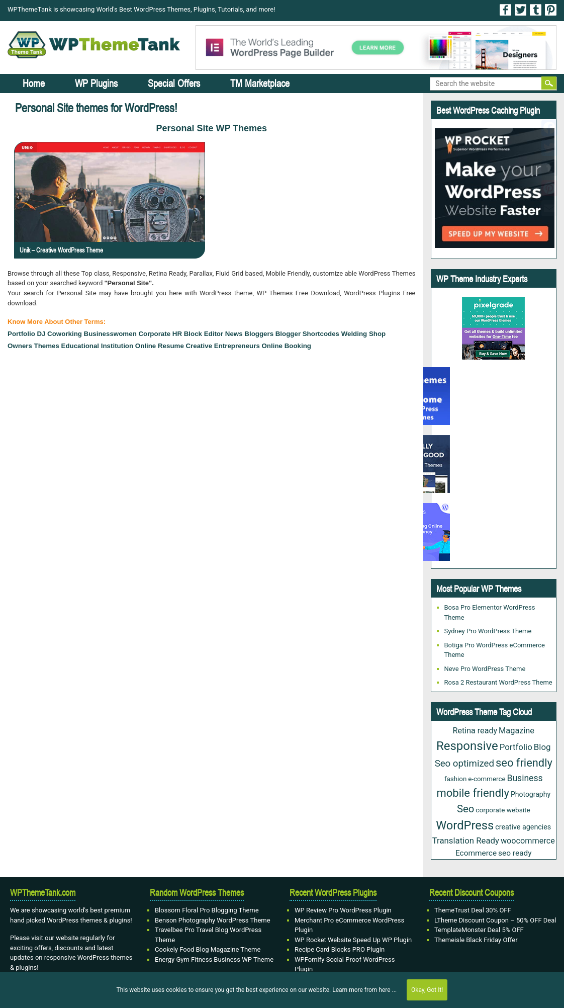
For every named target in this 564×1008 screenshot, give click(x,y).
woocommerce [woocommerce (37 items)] (528, 841)
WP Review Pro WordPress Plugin (343, 910)
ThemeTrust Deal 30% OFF (472, 910)
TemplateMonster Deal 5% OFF (479, 930)
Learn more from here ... (364, 989)
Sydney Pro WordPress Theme (488, 631)
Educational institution (97, 346)
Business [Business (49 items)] (524, 778)
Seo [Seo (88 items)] (465, 809)
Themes (46, 346)
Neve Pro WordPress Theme (485, 669)
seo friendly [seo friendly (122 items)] (524, 763)
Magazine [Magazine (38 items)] (516, 730)
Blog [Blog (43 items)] (542, 747)
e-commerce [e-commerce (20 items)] (486, 779)
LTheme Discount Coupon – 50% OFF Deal (495, 920)
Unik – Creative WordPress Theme (61, 250)
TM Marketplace (260, 83)
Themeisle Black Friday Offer (476, 940)
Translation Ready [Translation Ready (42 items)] (465, 840)
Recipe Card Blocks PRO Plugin (340, 949)
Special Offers (174, 83)
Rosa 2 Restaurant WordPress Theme (498, 682)
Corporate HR (160, 334)
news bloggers (249, 334)
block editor (204, 334)
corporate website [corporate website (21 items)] (503, 810)
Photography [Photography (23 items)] (530, 794)
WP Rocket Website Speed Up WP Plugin (353, 940)
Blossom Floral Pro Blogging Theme (207, 910)
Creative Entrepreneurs (222, 346)
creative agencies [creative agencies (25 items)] (523, 827)
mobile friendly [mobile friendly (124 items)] (472, 793)
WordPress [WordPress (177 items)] (465, 825)
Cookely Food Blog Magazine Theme (207, 949)
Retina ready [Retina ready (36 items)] (474, 730)
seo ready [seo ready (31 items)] (514, 853)
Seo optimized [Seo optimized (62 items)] (464, 763)
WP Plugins (96, 83)
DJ (41, 334)
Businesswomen (110, 334)
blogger (288, 334)
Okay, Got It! (427, 989)
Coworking (64, 334)
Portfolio (21, 334)
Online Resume (159, 346)
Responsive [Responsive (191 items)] (467, 746)
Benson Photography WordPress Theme (212, 920)
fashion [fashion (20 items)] (455, 779)
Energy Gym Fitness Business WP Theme (214, 959)
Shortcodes (321, 334)
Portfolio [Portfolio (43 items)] (516, 747)
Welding (354, 334)
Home (34, 83)
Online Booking (286, 346)
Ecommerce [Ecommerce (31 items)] (476, 853)
